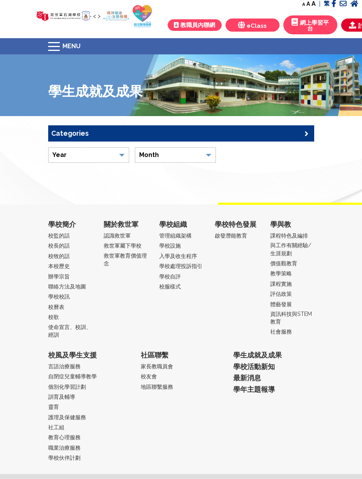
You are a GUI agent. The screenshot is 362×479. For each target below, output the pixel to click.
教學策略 (281, 273)
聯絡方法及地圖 (67, 286)
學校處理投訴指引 (180, 266)
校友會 (149, 376)
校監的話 (59, 235)
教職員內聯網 (194, 25)
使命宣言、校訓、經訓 (69, 331)
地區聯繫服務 (157, 386)
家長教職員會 (157, 366)
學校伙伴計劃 (64, 457)
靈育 (53, 406)
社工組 (56, 427)
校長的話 (59, 245)
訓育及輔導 (61, 396)
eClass (252, 25)
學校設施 (170, 245)
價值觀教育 (283, 263)
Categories (179, 133)
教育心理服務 (64, 437)
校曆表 (56, 307)
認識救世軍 (117, 235)
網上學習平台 (310, 25)
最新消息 (247, 378)
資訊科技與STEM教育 (291, 317)
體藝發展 (281, 304)
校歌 (53, 317)
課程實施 (281, 283)
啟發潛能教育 (231, 235)
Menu (71, 46)
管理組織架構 (175, 235)
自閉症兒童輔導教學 (72, 376)
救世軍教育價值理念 (125, 259)
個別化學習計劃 (67, 386)
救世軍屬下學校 (122, 245)
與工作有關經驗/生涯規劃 (290, 249)
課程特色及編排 (289, 235)
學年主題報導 (254, 389)
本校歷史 (59, 266)
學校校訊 (59, 296)
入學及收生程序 (178, 256)
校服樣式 (170, 286)
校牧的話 (59, 256)
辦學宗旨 (59, 276)
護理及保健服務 (67, 417)
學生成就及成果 (257, 355)
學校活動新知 (254, 367)
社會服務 (281, 331)
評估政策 (281, 293)
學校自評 (170, 276)
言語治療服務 (64, 366)
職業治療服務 (64, 447)
